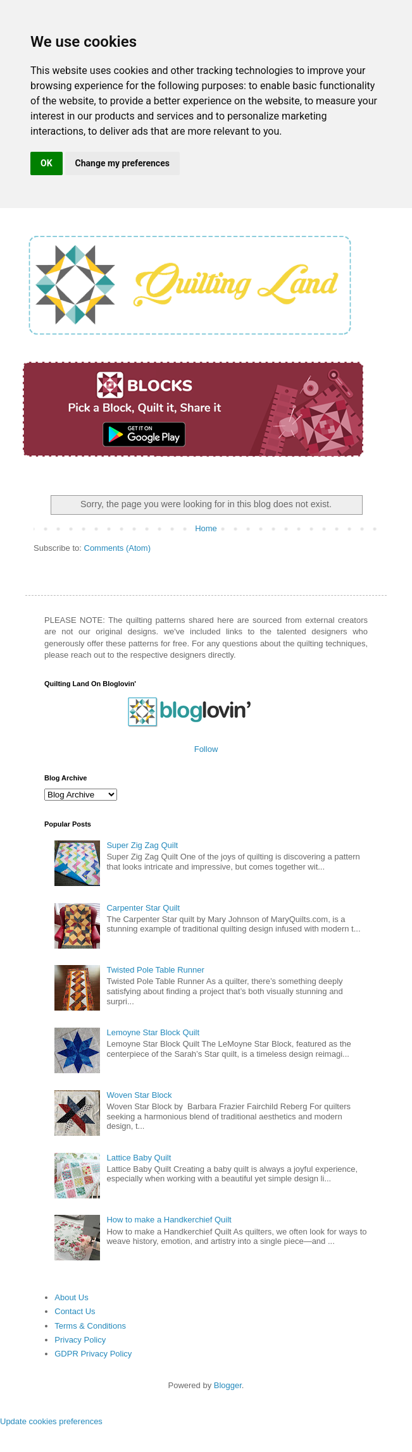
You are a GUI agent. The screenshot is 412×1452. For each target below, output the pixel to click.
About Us (71, 1297)
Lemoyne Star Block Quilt (152, 1032)
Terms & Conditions (90, 1326)
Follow (206, 749)
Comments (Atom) (117, 548)
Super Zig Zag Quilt (142, 845)
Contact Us (74, 1311)
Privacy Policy (80, 1339)
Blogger (228, 1385)
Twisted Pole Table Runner (155, 970)
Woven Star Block (139, 1095)
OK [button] (47, 163)
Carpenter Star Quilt (143, 908)
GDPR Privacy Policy (93, 1353)
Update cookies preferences (51, 1421)
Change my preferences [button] (122, 163)
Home (206, 528)
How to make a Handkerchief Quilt (168, 1219)
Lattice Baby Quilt (138, 1157)
